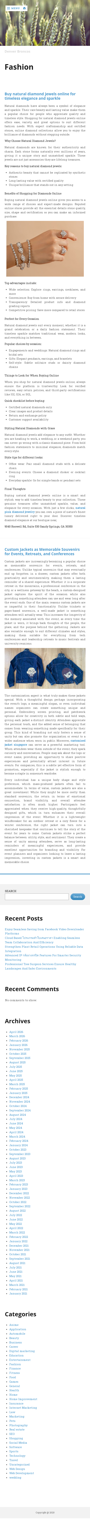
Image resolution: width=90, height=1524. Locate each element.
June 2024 (16, 1123)
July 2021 (15, 1267)
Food (12, 1377)
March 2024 (17, 1136)
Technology (17, 1455)
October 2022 (17, 1202)
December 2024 (19, 1097)
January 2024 (18, 1145)
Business (15, 1342)
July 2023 (15, 1162)
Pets (12, 1421)
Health (14, 1390)
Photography (18, 1425)
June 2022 (16, 1219)
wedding (15, 1477)
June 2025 (16, 1071)
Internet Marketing (23, 1407)
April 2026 (16, 1032)
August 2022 (17, 1210)
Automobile (17, 1333)
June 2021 (16, 1271)
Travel (13, 1460)
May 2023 (15, 1171)
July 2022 (15, 1215)
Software (15, 1447)
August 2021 (17, 1263)
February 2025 (18, 1088)
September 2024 (20, 1110)
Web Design (17, 1469)
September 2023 (19, 1154)
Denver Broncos (17, 51)
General (14, 1386)
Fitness (14, 1373)
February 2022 (18, 1237)
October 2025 (17, 1053)
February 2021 (18, 1289)
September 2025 (19, 1058)
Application (17, 1329)
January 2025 (18, 1093)
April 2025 (16, 1080)
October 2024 (18, 1106)
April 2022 (16, 1228)
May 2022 (15, 1224)
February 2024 (18, 1141)
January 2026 (18, 1045)
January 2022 (18, 1241)
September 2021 (19, 1258)
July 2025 (15, 1066)
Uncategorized (19, 1464)
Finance (15, 1368)
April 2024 (16, 1132)
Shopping (16, 1438)
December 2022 (19, 1193)
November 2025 (19, 1049)
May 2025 (15, 1075)
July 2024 (15, 1119)
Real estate (17, 1429)
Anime (14, 1325)
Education (16, 1355)
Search (10, 891)
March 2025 (17, 1084)
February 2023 (18, 1184)
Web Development (21, 1473)
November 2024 (19, 1101)
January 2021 (18, 1293)
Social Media (18, 1442)
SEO (12, 1434)
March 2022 (17, 1232)
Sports (13, 1451)
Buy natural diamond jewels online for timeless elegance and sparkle (40, 96)
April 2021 (16, 1280)
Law (12, 1412)
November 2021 (19, 1250)
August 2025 (17, 1062)
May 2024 (15, 1128)
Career (13, 1346)
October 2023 (17, 1149)
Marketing (16, 1416)
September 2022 (19, 1206)
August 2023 (17, 1158)
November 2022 (19, 1197)
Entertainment (20, 1360)
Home (13, 1394)
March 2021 (17, 1285)
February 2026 (18, 1040)
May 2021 (15, 1276)
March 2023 (17, 1180)
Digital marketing (22, 1351)
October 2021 (17, 1254)
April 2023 (16, 1176)
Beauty (14, 1338)
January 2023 (18, 1189)
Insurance (16, 1403)
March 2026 (17, 1036)
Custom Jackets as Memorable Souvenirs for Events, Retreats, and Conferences (42, 551)
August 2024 (17, 1115)
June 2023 (16, 1167)
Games (13, 1381)
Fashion (15, 1364)
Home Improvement (23, 1399)
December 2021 (19, 1245)
